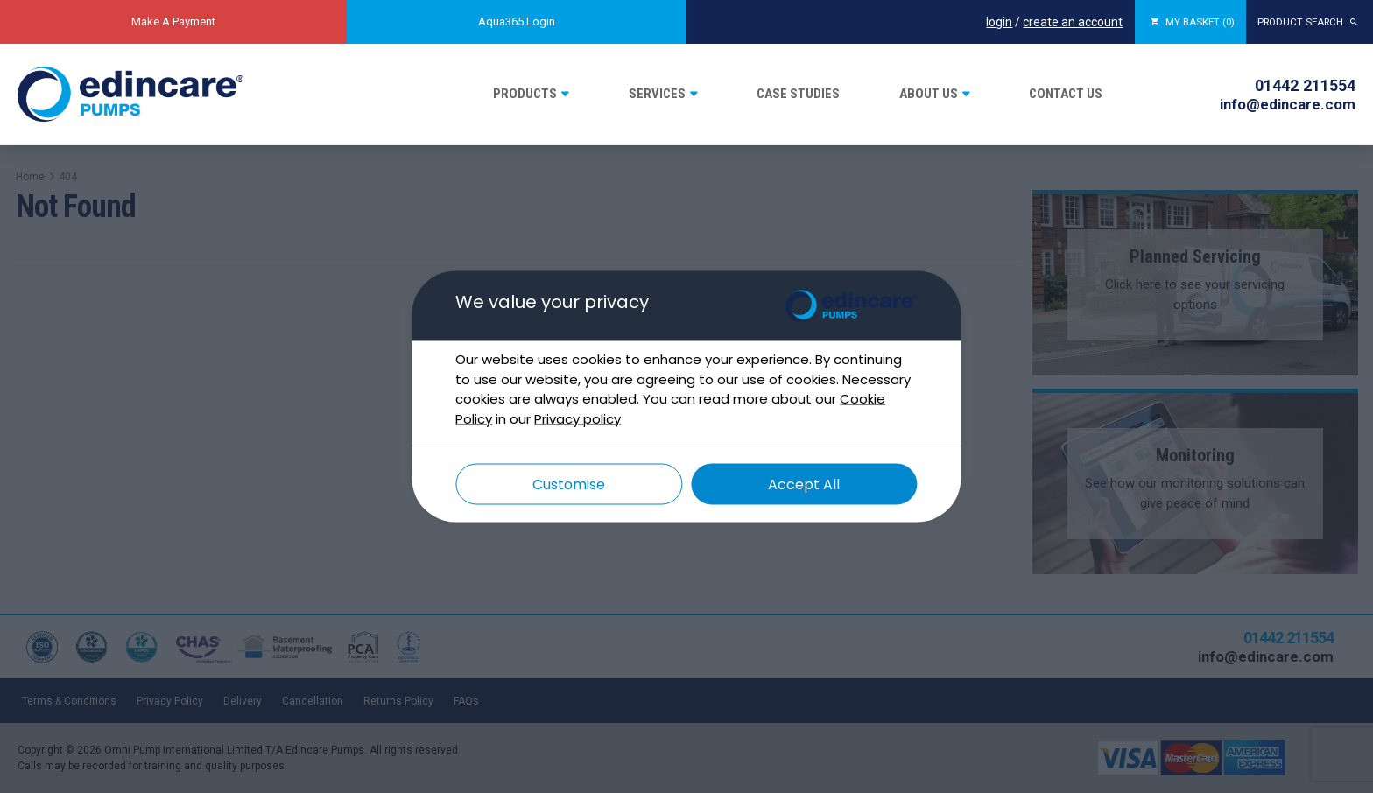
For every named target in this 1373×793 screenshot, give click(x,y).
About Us (928, 94)
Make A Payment (173, 21)
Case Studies (798, 94)
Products (525, 94)
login (975, 22)
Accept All (804, 484)
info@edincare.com (1287, 104)
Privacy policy (577, 418)
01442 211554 (1305, 85)
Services (657, 94)
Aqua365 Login (516, 21)
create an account (1049, 22)
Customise (568, 484)
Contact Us (1065, 94)
